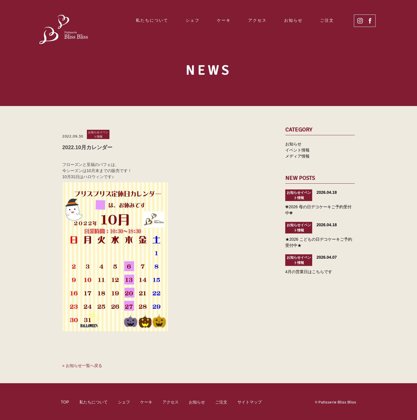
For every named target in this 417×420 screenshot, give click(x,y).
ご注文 (327, 20)
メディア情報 (297, 156)
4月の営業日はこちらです (308, 271)
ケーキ (224, 20)
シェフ (193, 20)
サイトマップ (249, 402)
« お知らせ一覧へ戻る (82, 365)
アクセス (257, 20)
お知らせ (293, 20)
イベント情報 (297, 150)
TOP (65, 402)
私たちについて (152, 20)
